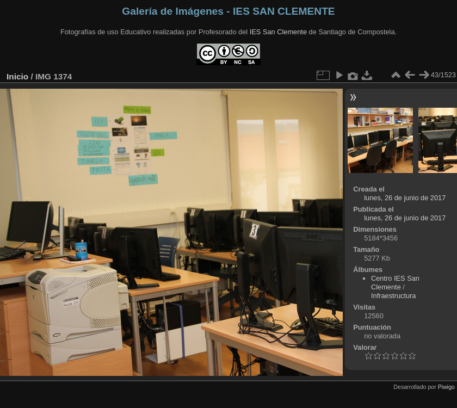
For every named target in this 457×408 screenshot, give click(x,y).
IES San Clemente (278, 32)
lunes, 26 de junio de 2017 (405, 198)
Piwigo (446, 387)
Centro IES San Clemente (395, 282)
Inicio (17, 76)
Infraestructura (393, 296)
